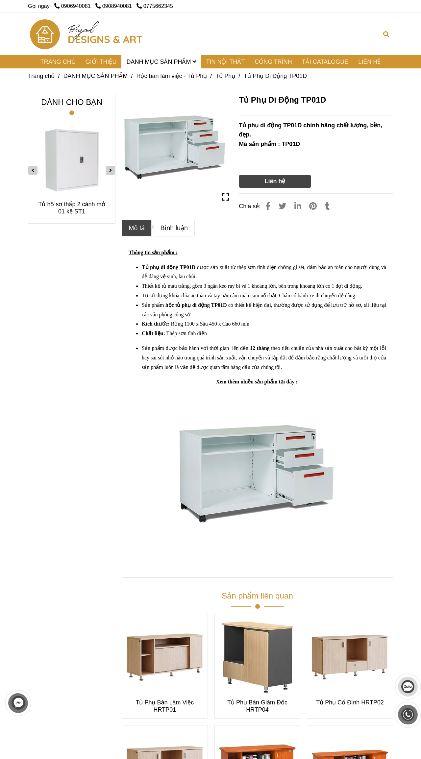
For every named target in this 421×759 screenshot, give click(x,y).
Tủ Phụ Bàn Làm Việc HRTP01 (165, 706)
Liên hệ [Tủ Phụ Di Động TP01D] (274, 181)
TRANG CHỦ (58, 62)
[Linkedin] (297, 206)
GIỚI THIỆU (101, 62)
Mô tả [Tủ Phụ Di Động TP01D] (137, 228)
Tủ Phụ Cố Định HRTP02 (350, 702)
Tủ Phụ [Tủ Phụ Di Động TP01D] (225, 76)
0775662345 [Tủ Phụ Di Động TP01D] (154, 6)
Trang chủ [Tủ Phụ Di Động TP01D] (41, 76)
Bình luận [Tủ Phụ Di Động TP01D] (174, 228)
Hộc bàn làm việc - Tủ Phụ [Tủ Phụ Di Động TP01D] (171, 76)
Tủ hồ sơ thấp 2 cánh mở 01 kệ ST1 (71, 208)
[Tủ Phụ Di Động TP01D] (86, 33)
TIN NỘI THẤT (225, 62)
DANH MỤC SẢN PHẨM (161, 62)
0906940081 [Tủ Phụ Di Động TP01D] (73, 6)
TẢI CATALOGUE (325, 62)
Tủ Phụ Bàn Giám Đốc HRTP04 (257, 706)
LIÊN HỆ (369, 62)
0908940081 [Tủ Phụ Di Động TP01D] (114, 6)
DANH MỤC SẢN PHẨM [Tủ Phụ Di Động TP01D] (95, 76)
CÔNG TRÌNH (273, 62)
